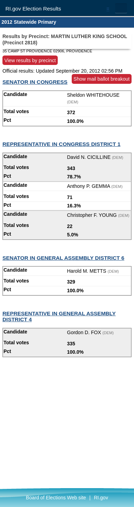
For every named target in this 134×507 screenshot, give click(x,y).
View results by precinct (30, 60)
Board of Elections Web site (56, 497)
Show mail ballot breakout (101, 79)
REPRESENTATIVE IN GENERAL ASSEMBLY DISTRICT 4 (59, 316)
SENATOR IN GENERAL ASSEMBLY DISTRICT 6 (63, 258)
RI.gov (101, 497)
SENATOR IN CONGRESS (35, 82)
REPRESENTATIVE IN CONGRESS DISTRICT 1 (61, 144)
